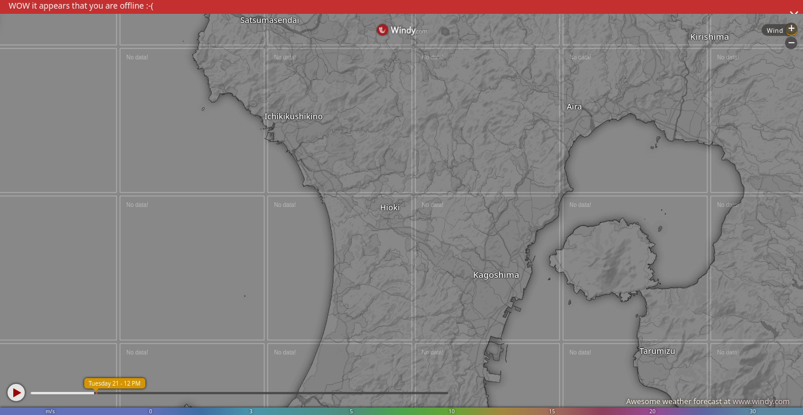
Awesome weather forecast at (708, 401)
